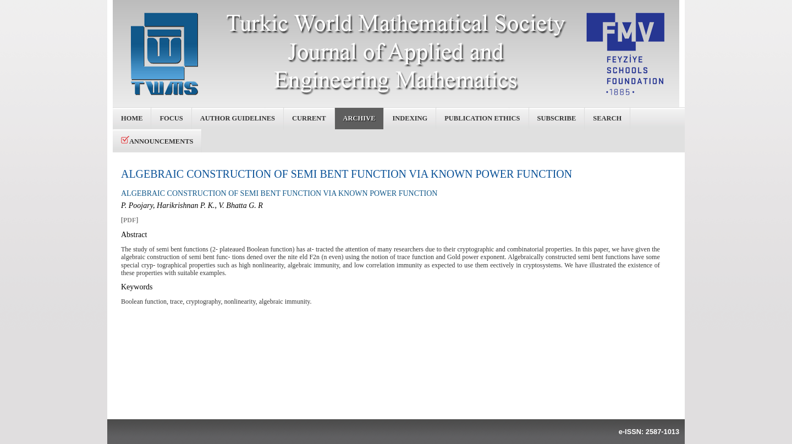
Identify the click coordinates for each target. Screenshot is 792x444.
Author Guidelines (237, 118)
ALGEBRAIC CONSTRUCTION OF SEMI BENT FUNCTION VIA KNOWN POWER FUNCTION (346, 174)
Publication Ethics (482, 118)
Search (607, 118)
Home (131, 118)
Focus (171, 118)
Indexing (409, 118)
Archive (359, 118)
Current (309, 118)
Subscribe (556, 118)
